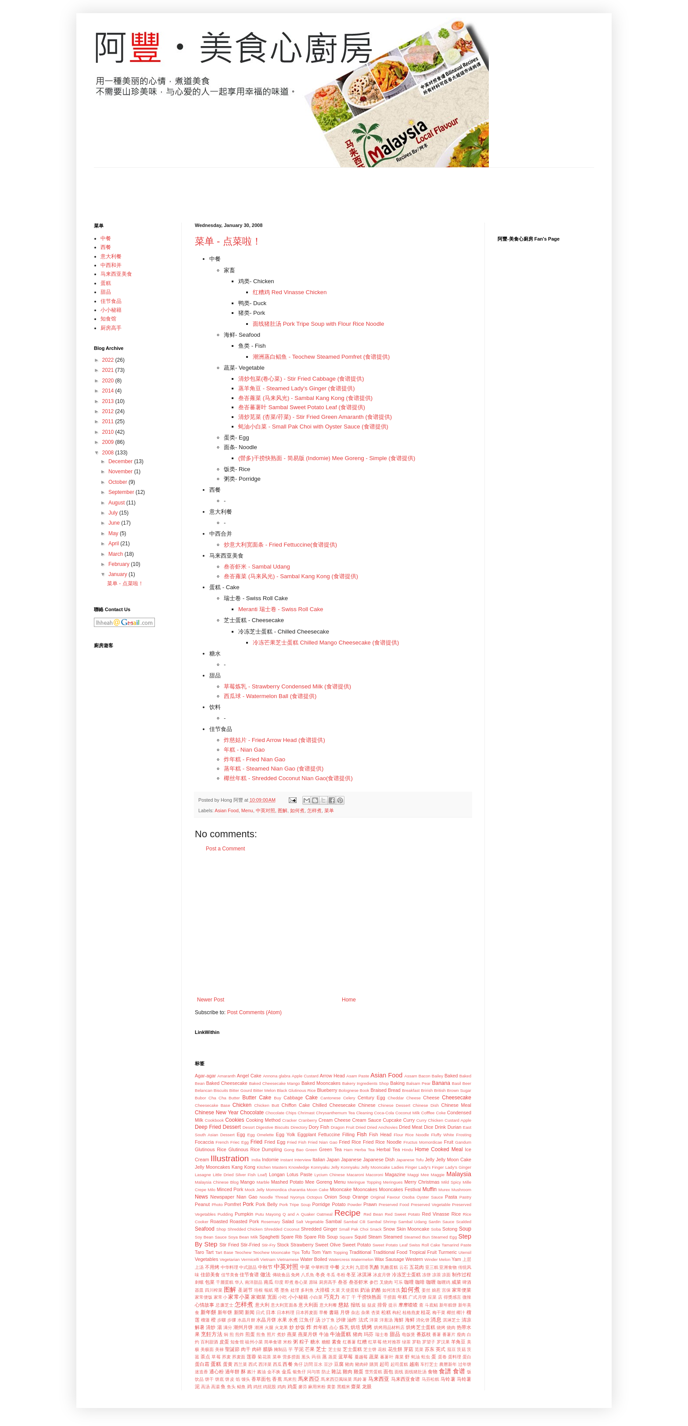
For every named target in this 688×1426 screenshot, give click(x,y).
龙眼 (367, 1386)
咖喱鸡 (443, 1282)
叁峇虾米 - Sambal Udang (257, 566)
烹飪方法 (211, 1334)
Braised (378, 1090)
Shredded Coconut (282, 1229)
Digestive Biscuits (272, 1127)
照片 (271, 1334)
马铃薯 (448, 1379)
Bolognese (348, 1090)
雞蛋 (358, 1371)
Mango (247, 1182)
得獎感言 (453, 1297)
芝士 (321, 1349)
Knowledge (299, 1167)
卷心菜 (301, 1282)
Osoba (408, 1197)
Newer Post (210, 1000)
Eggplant (306, 1134)
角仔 (298, 1364)
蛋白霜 (202, 1364)
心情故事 (204, 1304)
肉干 (246, 1349)
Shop (221, 1229)
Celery (349, 1097)
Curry (409, 1120)
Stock (283, 1244)
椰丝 (451, 1312)
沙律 (341, 1319)
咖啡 (420, 1282)
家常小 (220, 1297)
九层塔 (362, 1267)
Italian (318, 1159)
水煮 (293, 1319)
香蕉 (277, 1379)
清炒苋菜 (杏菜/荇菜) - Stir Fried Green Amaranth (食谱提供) (315, 417)
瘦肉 (461, 1334)
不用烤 (212, 1267)
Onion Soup (337, 1196)
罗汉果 (443, 1342)
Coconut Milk (407, 1112)
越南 (414, 1364)
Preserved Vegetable (430, 1204)
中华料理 (229, 1267)
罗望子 (428, 1342)
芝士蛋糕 (352, 1349)
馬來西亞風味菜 (336, 1379)
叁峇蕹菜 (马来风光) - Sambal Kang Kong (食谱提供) (305, 398)
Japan (332, 1159)
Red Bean (373, 1214)
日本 (271, 1312)
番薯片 (448, 1334)
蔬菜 (374, 1356)
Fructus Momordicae (422, 1142)
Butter (234, 1097)
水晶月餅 (246, 1320)
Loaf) (262, 1174)
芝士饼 (369, 1349)
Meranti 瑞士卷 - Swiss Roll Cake (280, 609)
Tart (210, 1252)
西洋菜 (265, 1364)
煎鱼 (260, 1334)
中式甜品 (248, 1267)
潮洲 (258, 1327)
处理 (294, 1290)
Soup (465, 1229)
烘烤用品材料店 (389, 1327)
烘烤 (367, 1327)
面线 (398, 1371)
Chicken (242, 1105)
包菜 (210, 1282)
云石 (403, 1267)
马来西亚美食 (226, 555)
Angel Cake (249, 1075)
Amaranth (226, 1075)
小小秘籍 (298, 1297)
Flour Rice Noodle (411, 1134)
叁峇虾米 (358, 1282)
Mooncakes (365, 1189)
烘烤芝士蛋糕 (420, 1327)
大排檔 (322, 1290)
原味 (313, 1282)
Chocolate (252, 1112)
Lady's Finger (431, 1167)
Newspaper (222, 1196)
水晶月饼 (266, 1319)
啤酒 (466, 1282)
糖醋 (326, 1342)
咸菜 (456, 1282)
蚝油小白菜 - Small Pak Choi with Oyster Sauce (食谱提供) (313, 426)
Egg (240, 1134)
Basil (456, 1083)
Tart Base (224, 1252)
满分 (227, 1327)
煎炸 (239, 1334)
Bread (394, 1090)
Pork (248, 1204)
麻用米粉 (317, 1386)
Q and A (291, 1214)
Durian (455, 1127)
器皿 (199, 1290)
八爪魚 (307, 1274)
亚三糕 (431, 1267)
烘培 (355, 1327)
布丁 (345, 1297)
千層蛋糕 (224, 1282)
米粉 (287, 1342)
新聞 (239, 1312)
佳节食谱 (249, 1274)
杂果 (365, 1312)
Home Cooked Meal (438, 1149)
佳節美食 (210, 1274)
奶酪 (376, 1290)
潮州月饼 (243, 1327)
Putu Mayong (268, 1214)
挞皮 (371, 1305)
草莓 (215, 1356)
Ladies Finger (404, 1167)
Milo (211, 1189)
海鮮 (399, 1319)
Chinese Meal (456, 1105)
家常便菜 (461, 1290)
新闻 (249, 1312)
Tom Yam (321, 1252)
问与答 (313, 1371)
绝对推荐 (391, 1342)
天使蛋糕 (349, 1290)
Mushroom (461, 1189)
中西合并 (220, 533)
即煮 (289, 1282)
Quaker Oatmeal (317, 1214)
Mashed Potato (287, 1182)
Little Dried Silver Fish (234, 1174)
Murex (444, 1189)
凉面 (446, 1274)
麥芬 (302, 1386)
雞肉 (347, 1371)
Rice (456, 1214)
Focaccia (204, 1142)
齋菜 (356, 1386)
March (116, 554)
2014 (108, 391)
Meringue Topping (364, 1182)
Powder (355, 1204)
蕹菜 (399, 1356)
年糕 (402, 1297)
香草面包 (261, 1379)
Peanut (202, 1204)
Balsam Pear (418, 1083)
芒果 (310, 1349)
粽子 (304, 1341)
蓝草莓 (345, 1356)
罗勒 (416, 1342)
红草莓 (374, 1342)
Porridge (321, 1204)
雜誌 (336, 1371)
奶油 (365, 1290)
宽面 (272, 1297)
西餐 (215, 489)
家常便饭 (204, 1297)
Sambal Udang (412, 1221)
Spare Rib (291, 1236)
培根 (258, 1290)
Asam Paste (357, 1075)
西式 (252, 1364)
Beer (466, 1083)
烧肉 (451, 1327)
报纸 (355, 1304)
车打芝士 (429, 1364)
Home (349, 1000)
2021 (108, 370)
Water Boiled (313, 1259)
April (114, 543)
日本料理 (285, 1312)
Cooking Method (263, 1120)
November (121, 471)
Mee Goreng (318, 1182)
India (256, 1159)
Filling (348, 1134)
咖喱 (431, 1282)
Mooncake (341, 1189)
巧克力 (332, 1297)
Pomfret (232, 1204)
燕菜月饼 (307, 1334)
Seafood (205, 1229)
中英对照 (265, 810)
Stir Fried (229, 1244)
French (222, 1142)
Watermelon (362, 1259)
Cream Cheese (335, 1120)
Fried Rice (350, 1142)
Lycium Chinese (329, 1174)
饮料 (215, 707)
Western (414, 1259)
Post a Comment (225, 849)
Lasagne (203, 1174)
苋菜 (419, 1349)
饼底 (219, 1379)
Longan (277, 1174)
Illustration (230, 1158)
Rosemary (270, 1221)
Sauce (448, 1221)
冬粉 (341, 1274)
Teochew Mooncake (271, 1252)
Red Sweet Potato (402, 1214)
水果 (282, 1319)
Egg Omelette (260, 1134)
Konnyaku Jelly (325, 1167)
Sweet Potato (356, 1244)
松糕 (386, 1312)
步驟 (221, 1320)
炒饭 (300, 1327)
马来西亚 (379, 1379)
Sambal (334, 1221)
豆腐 (339, 1364)
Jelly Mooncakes (212, 1167)
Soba (436, 1229)
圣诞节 (245, 1290)
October (118, 482)
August (117, 503)
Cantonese (330, 1097)
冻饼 (426, 1274)
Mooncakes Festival (400, 1189)
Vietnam (268, 1259)
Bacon (424, 1075)
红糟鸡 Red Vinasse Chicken (290, 292)
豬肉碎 (361, 1364)
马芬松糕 (431, 1379)
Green (311, 1149)
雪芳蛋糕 (373, 1371)
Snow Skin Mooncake (406, 1229)
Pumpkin (244, 1214)
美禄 (219, 1349)
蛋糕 (216, 1364)
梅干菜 (438, 1312)
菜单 (329, 810)
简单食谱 (273, 1342)
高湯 (215, 1386)
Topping (340, 1252)
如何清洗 (391, 1290)
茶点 (205, 1356)
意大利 (262, 1304)
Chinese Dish (425, 1105)
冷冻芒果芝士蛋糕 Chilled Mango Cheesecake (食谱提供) (326, 642)
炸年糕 (320, 1327)
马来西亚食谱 (405, 1379)
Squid (361, 1236)
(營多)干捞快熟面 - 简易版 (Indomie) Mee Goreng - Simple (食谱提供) (326, 458)
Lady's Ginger (458, 1167)
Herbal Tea (388, 1149)
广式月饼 (417, 1297)
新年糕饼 (448, 1305)
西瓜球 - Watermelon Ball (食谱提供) (270, 696)
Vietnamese (288, 1259)
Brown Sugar (459, 1090)
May (114, 533)
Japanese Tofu (410, 1159)
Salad (288, 1221)
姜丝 (426, 1290)
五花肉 (416, 1267)
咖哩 (409, 1282)
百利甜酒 (209, 1342)
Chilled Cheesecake (334, 1105)
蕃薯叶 (386, 1356)
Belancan (203, 1090)
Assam (410, 1075)
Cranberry (307, 1120)
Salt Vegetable (309, 1221)
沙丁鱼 (328, 1320)
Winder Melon (437, 1259)
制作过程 (461, 1274)
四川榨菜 (213, 1290)
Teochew (243, 1252)
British (440, 1090)
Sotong (449, 1229)
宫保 (446, 1290)
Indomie (270, 1159)
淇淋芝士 (451, 1320)
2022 (108, 360)
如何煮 (297, 810)
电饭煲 (408, 1334)
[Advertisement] (253, 187)
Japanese (351, 1159)
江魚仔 (306, 1319)
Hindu (407, 1149)
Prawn (370, 1204)
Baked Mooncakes (320, 1083)
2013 (108, 401)
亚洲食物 (448, 1267)
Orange (360, 1196)
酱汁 (251, 1371)
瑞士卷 (381, 1334)
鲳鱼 (241, 1386)
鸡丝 (257, 1386)
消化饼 (422, 1320)
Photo (216, 1204)
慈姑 (343, 1305)
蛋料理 (454, 1356)
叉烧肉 (386, 1282)
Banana (441, 1083)
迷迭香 (201, 1371)
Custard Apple (457, 1120)
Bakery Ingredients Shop (365, 1083)
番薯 (436, 1334)
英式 (440, 1349)
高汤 (205, 1386)
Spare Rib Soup (320, 1236)
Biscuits (221, 1090)
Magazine (395, 1174)
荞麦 (226, 1356)
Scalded (463, 1221)
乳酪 (374, 1267)
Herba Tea (365, 1149)
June (114, 523)
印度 (279, 1282)
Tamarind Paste (456, 1244)
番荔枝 (423, 1334)
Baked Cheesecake (226, 1083)
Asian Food (227, 810)
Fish (362, 1134)
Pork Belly (267, 1204)
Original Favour (385, 1197)
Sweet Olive (327, 1244)
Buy (277, 1097)
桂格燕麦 (411, 1312)
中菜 (305, 1267)
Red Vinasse (436, 1214)
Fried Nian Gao (322, 1142)
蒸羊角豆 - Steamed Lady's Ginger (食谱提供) (296, 388)
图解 (282, 810)
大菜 (335, 1290)
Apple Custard (305, 1075)
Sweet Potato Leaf (390, 1244)
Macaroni (355, 1174)
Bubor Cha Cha (210, 1097)
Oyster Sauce (429, 1197)
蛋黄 (228, 1364)
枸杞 (396, 1312)
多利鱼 (307, 1290)
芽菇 (408, 1349)
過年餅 (232, 1371)
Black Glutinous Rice (296, 1090)
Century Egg (371, 1097)
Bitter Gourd (240, 1090)
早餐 (323, 1312)
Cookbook (214, 1120)
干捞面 (389, 1297)
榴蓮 (205, 1320)
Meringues (393, 1182)
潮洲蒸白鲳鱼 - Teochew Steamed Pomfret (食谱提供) (321, 356)
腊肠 (267, 1349)
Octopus (314, 1197)
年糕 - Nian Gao (244, 749)
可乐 (398, 1282)
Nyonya (297, 1197)
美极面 (207, 1349)
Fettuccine (329, 1134)
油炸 (352, 1319)
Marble (263, 1182)
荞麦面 (238, 1356)
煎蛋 (250, 1334)
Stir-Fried (250, 1244)
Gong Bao (294, 1149)
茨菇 (461, 1349)
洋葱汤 (386, 1320)
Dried (360, 1127)
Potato (338, 1204)
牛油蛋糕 (340, 1334)
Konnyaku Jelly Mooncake (365, 1167)
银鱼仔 (299, 1371)
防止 (326, 1371)
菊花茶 (264, 1356)
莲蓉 (251, 1356)
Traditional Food (390, 1252)
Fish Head (380, 1134)
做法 (265, 1274)
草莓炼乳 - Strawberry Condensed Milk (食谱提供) (287, 686)
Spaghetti (269, 1236)
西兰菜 (240, 1364)
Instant (286, 1159)
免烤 (295, 1274)
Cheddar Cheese (404, 1097)
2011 (108, 421)
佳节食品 (220, 729)
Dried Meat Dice (416, 1127)
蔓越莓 (361, 1356)
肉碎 (257, 1349)
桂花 (425, 1312)
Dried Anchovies (382, 1127)
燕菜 (292, 1334)
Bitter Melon (264, 1090)
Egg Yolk (285, 1134)
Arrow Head (332, 1075)
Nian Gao (247, 1196)
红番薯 (349, 1342)
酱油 (261, 1371)
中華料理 (320, 1267)
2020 (108, 381)
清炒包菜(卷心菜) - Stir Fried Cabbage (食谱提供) (301, 378)
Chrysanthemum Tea (335, 1112)
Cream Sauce (366, 1120)
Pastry (465, 1197)
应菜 (432, 1297)
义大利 (347, 1267)
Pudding (225, 1214)
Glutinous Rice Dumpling (255, 1149)
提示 (392, 1305)
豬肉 (349, 1364)
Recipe (347, 1212)
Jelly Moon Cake (453, 1159)
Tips (296, 1252)
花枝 (382, 1349)
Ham (348, 1149)
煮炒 (281, 1334)
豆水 (318, 1364)
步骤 (231, 1320)
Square (346, 1237)
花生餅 (395, 1349)
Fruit (449, 1142)
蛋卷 (442, 1356)
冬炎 (320, 1274)
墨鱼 (284, 1290)
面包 (388, 1371)
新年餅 (208, 1312)
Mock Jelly (255, 1189)
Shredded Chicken (245, 1229)
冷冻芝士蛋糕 (406, 1274)
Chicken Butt (266, 1105)
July (113, 513)
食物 (432, 1371)
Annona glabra (276, 1075)
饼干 (209, 1379)
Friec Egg (239, 1142)
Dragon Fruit (343, 1127)
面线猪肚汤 (415, 1371)
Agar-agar (205, 1075)
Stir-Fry (268, 1244)
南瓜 (268, 1282)
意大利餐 (220, 511)
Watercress (339, 1259)
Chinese (367, 1105)
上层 (466, 1259)
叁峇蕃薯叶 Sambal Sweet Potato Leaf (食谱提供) (301, 407)
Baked (451, 1075)
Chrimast (306, 1112)
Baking (397, 1083)
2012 (108, 411)
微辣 (466, 1297)
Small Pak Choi (354, 1229)
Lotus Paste (299, 1174)
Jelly (429, 1159)
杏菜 (375, 1312)
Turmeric (447, 1252)
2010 (108, 432)
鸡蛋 (292, 1386)
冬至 (351, 1274)
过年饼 (464, 1364)
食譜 (445, 1371)
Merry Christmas (421, 1182)
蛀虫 (425, 1356)
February (119, 564)
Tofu (305, 1252)
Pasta (451, 1196)
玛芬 (368, 1334)
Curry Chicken (429, 1120)
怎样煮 (314, 810)
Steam (375, 1236)
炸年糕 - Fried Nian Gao (254, 759)
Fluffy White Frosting (451, 1134)
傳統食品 (281, 1274)
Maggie (437, 1174)
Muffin (430, 1189)
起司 (384, 1364)
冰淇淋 (364, 1274)
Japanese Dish (378, 1159)
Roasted (219, 1221)
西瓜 (277, 1364)
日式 (260, 1312)
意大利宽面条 (284, 1305)
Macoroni (374, 1174)
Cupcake (392, 1120)
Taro (199, 1252)
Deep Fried (208, 1127)
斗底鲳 (431, 1305)
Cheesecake (456, 1098)
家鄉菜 (258, 1297)
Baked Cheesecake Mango (274, 1083)
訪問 (308, 1364)
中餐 (215, 259)
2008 (108, 453)
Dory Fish (319, 1127)
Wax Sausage (389, 1259)
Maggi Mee (418, 1174)
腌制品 (280, 1349)
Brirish (427, 1090)
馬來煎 (290, 1379)
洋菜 (373, 1320)
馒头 (245, 1379)
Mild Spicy (451, 1182)
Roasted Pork (244, 1221)
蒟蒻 (316, 1356)
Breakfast (411, 1090)
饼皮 (229, 1379)
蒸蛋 (332, 1356)
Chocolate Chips (281, 1112)
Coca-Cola (384, 1112)
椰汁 (460, 1312)
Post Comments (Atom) (254, 1012)
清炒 (210, 1327)
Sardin (434, 1221)
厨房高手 (328, 1282)
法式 (363, 1319)
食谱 (459, 1371)
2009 (108, 442)
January (118, 574)
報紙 (268, 1290)
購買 (373, 1364)
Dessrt (249, 1127)
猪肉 (357, 1334)
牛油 (324, 1334)
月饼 (345, 1312)
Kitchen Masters (272, 1167)
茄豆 (451, 1349)
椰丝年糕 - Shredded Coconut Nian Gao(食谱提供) (288, 778)
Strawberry (301, 1244)
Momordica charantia (285, 1189)
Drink (440, 1127)
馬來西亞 (308, 1379)
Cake (311, 1098)
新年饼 (225, 1312)
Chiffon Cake (295, 1105)
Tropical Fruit (423, 1252)
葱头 (305, 1356)
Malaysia (458, 1174)
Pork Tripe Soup (294, 1204)
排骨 (382, 1304)
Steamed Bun (417, 1237)
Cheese (431, 1097)
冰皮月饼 (382, 1274)
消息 (435, 1320)
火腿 (269, 1327)
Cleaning (364, 1112)
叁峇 (343, 1282)
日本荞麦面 (307, 1312)
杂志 (355, 1312)
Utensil (465, 1252)
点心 (333, 1327)
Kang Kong (243, 1167)
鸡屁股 (269, 1386)
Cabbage (293, 1097)
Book (364, 1090)
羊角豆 (458, 1341)
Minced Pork (230, 1189)
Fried (256, 1142)
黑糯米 (343, 1386)
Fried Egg (274, 1142)
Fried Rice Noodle (382, 1142)
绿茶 (406, 1342)
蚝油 (415, 1356)
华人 (239, 1282)
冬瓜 (330, 1274)
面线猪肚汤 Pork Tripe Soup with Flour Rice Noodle (318, 323)
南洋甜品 (253, 1282)
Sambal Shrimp (382, 1221)
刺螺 (199, 1282)
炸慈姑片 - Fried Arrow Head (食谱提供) (274, 740)
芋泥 (299, 1349)
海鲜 (410, 1319)
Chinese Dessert (394, 1105)
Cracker (289, 1120)
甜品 (215, 675)
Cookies (234, 1120)
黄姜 (331, 1386)
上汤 (199, 1267)
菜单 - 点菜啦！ (228, 241)
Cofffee (428, 1112)
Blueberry (327, 1090)
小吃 (282, 1297)
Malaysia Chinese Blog (217, 1182)
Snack (376, 1229)
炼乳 (344, 1327)
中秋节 (265, 1267)
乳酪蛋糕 (389, 1267)
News (201, 1197)
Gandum (463, 1142)
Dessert (232, 1127)
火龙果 (281, 1327)
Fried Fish (296, 1142)
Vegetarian (230, 1259)
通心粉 (216, 1371)
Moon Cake (317, 1189)
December (121, 461)
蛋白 (466, 1356)
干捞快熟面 (369, 1297)
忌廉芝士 (224, 1305)
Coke (440, 1112)
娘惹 (436, 1290)
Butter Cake (256, 1098)
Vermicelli (250, 1259)
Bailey (437, 1075)
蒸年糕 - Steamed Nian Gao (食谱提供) (273, 768)
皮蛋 (224, 1341)
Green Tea (330, 1149)
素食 (336, 1341)
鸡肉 (281, 1386)
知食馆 (237, 1342)
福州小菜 (253, 1342)
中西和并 (111, 265)
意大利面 (308, 1304)
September (122, 492)
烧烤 (441, 1327)
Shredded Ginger (319, 1229)
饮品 (199, 1379)
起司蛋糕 (399, 1364)
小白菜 (315, 1297)
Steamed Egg (444, 1237)
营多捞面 (292, 1356)
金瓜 (286, 1371)
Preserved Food (394, 1204)
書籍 (334, 1312)
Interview (302, 1159)
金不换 (273, 1371)
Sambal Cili (355, 1221)
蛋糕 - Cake (224, 587)
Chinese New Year (216, 1112)
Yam (456, 1259)
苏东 (429, 1349)
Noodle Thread (274, 1197)
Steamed (392, 1236)
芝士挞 (334, 1349)
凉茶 (436, 1274)
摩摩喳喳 (408, 1304)
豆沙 (328, 1364)
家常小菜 (239, 1297)
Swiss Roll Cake (424, 1244)
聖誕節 (232, 1349)
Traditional (360, 1252)
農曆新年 (448, 1364)
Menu (247, 810)
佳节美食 (230, 1274)
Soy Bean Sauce (211, 1237)
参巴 (373, 1282)
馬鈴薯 (359, 1379)
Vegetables (206, 1259)
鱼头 (231, 1386)
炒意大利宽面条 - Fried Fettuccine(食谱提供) (280, 544)
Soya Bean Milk (243, 1237)
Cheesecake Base (212, 1105)
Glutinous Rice (210, 1149)
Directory (298, 1127)
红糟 (362, 1341)
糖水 (215, 653)
